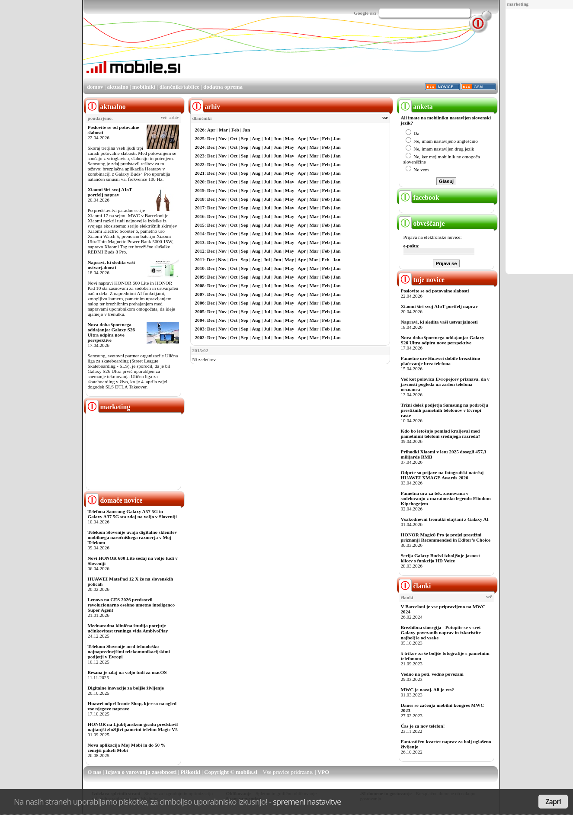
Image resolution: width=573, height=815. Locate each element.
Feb (235, 129)
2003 (200, 328)
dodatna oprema (223, 86)
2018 (200, 199)
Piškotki (190, 772)
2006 (200, 302)
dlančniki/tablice (179, 86)
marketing (518, 3)
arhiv (174, 118)
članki (415, 586)
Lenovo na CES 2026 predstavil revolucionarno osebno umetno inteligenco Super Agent (131, 605)
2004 (200, 320)
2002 (200, 337)
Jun (278, 138)
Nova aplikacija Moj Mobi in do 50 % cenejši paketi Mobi (127, 747)
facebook (419, 197)
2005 (200, 311)
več (163, 118)
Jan (246, 129)
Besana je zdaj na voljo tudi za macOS (127, 672)
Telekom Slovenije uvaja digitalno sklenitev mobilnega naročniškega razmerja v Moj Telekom (132, 537)
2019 (200, 190)
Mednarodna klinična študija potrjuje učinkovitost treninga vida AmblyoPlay (128, 628)
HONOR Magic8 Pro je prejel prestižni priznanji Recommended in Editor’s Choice (445, 537)
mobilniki (143, 86)
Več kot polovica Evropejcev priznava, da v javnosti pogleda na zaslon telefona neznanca (445, 384)
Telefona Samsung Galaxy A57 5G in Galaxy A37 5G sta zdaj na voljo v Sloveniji (132, 514)
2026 (200, 129)
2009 (200, 276)
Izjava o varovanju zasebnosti (141, 772)
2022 (200, 164)
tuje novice (422, 279)
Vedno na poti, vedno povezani (432, 674)
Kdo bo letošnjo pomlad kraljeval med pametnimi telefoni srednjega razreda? (440, 433)
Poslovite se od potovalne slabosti (435, 290)
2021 (200, 173)
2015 (200, 225)
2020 (200, 181)
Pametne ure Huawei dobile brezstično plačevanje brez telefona (440, 361)
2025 (200, 138)
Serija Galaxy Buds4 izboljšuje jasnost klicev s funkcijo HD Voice (440, 558)
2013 (200, 242)
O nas (94, 772)
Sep (244, 138)
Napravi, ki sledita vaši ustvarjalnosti (111, 265)
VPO (323, 772)
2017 (200, 207)
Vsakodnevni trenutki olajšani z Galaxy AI (445, 519)
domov (95, 86)
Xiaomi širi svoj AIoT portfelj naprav (110, 192)
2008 (200, 285)
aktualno (117, 86)
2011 (200, 259)
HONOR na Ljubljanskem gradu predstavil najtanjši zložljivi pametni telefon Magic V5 (133, 727)
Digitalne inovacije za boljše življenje (126, 687)
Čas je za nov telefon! (423, 725)
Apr (211, 129)
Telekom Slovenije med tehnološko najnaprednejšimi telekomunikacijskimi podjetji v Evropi (129, 651)
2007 (200, 294)
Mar (223, 129)
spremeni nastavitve (307, 801)
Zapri (553, 801)
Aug (256, 138)
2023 (200, 155)
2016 (200, 216)
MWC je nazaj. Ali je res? (427, 689)
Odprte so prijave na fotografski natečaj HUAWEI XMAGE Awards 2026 (442, 475)
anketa (416, 106)
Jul (267, 138)
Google (361, 13)
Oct (233, 138)
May (290, 138)
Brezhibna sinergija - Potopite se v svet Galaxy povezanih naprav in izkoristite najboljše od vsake (441, 632)
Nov (222, 138)
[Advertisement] (536, 142)
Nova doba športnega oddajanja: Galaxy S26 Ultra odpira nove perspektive (111, 332)
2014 (200, 233)
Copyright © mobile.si (230, 772)
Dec (211, 138)
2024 (200, 147)
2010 (200, 268)
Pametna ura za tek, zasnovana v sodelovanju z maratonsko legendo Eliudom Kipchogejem (446, 498)
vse (385, 118)
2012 (200, 250)
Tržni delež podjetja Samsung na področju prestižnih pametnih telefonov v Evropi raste (445, 410)
